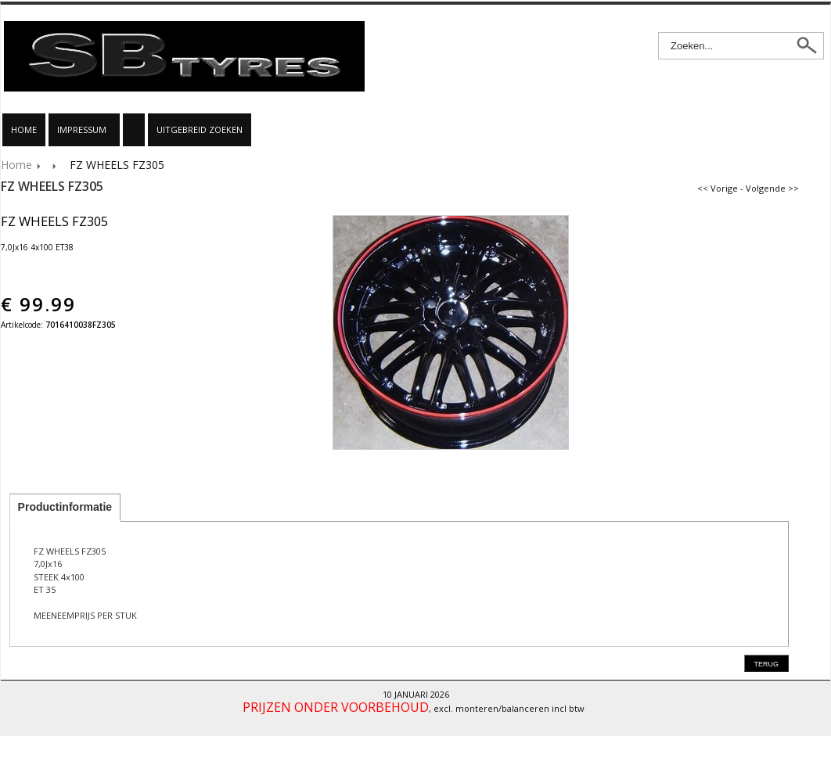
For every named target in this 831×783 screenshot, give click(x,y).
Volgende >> (772, 188)
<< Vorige (717, 188)
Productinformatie (65, 507)
